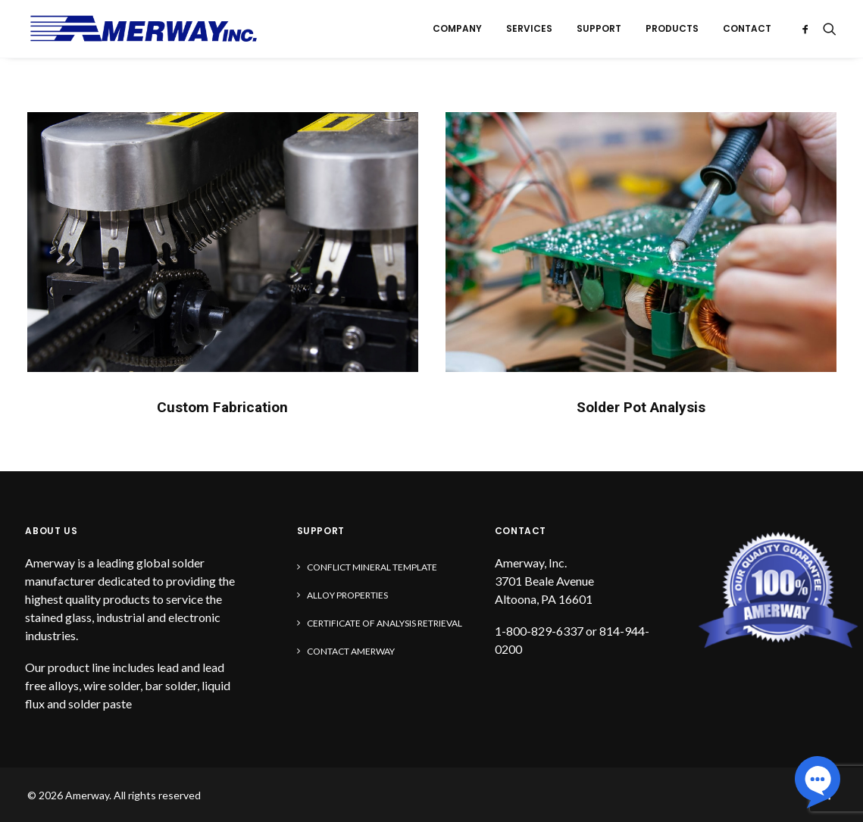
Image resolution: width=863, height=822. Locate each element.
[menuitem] (457, 29)
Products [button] (672, 28)
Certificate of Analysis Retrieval (384, 623)
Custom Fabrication (222, 407)
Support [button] (599, 28)
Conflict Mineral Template (372, 567)
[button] (808, 29)
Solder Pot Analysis (641, 407)
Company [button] (457, 28)
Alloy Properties (347, 595)
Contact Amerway (351, 651)
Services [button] (529, 28)
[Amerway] (144, 29)
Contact (747, 28)
